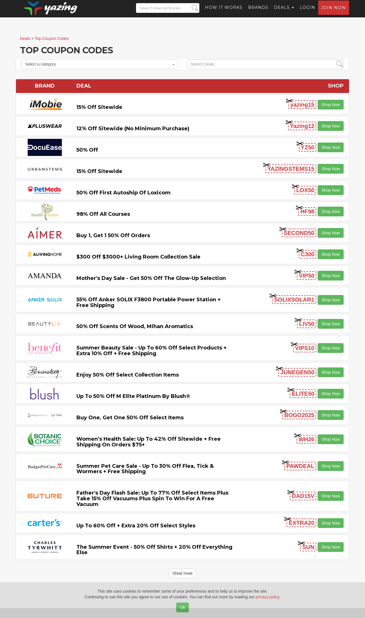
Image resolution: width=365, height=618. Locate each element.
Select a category (100, 64)
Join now (333, 13)
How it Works (223, 12)
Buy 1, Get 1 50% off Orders (113, 235)
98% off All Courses (103, 214)
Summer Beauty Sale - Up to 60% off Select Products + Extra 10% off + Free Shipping (151, 351)
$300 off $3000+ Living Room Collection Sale (138, 257)
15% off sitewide (99, 107)
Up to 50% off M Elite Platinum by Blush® (133, 396)
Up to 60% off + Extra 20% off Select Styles (135, 526)
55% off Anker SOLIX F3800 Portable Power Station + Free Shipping (148, 302)
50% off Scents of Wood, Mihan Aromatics (134, 326)
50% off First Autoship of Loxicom (123, 193)
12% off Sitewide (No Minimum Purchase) (132, 128)
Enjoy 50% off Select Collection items (127, 375)
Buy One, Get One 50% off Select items (130, 417)
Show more (183, 573)
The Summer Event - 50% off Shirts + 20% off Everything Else (154, 550)
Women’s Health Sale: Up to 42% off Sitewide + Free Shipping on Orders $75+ (148, 442)
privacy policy (267, 597)
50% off (87, 150)
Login (307, 12)
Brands (258, 12)
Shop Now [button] (330, 104)
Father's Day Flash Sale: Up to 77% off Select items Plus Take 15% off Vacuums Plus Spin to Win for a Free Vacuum (152, 498)
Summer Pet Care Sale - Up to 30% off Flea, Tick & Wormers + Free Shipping (145, 469)
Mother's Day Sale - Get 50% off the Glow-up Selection (151, 278)
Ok (182, 607)
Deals (284, 12)
